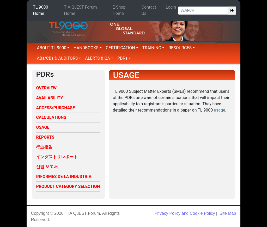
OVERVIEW (46, 87)
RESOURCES (181, 47)
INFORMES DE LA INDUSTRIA (63, 176)
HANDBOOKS (88, 47)
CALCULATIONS (51, 117)
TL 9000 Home (40, 10)
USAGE (42, 127)
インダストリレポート (57, 156)
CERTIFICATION (122, 47)
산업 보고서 (47, 166)
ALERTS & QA (99, 58)
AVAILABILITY (49, 97)
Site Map (227, 213)
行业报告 (44, 147)
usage (219, 110)
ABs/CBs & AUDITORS (59, 58)
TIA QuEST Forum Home (80, 10)
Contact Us (149, 10)
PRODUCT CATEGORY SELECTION (68, 186)
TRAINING (153, 47)
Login (171, 7)
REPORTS (45, 137)
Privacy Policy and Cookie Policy (184, 213)
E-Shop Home (119, 10)
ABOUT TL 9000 (53, 47)
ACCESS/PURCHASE (55, 107)
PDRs (124, 58)
